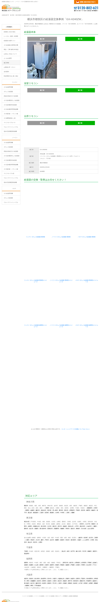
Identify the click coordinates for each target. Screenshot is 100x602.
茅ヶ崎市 (55, 496)
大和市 (95, 494)
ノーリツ (14, 153)
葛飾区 (69, 510)
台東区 (59, 507)
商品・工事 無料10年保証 (11, 65)
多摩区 (72, 494)
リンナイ (14, 98)
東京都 (29, 504)
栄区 (70, 491)
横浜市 (26, 491)
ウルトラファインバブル (11, 142)
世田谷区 (90, 507)
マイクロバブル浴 (9, 189)
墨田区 (64, 507)
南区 (41, 494)
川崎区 (57, 494)
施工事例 (12, 15)
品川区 (74, 507)
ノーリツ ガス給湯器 (39, 582)
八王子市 (87, 510)
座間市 (27, 496)
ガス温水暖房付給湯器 (10, 120)
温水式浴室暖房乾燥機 (10, 147)
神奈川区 (50, 491)
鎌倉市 (93, 496)
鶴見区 (91, 491)
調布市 (26, 514)
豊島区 (39, 510)
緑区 (37, 494)
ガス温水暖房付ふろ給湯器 (11, 116)
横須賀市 (35, 498)
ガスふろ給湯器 (8, 107)
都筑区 (86, 491)
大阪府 (29, 561)
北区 (43, 510)
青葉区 (31, 491)
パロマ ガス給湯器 (49, 582)
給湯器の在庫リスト (9, 56)
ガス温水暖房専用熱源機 (11, 125)
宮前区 (82, 494)
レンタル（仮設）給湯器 (11, 52)
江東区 (69, 507)
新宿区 (48, 507)
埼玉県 (29, 520)
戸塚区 (80, 491)
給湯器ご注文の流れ (9, 47)
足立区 (64, 510)
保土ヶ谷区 (31, 494)
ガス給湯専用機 (8, 103)
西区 (25, 494)
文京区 (53, 507)
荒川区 (48, 510)
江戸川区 (74, 510)
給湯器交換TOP (5, 15)
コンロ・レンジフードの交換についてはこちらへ (75, 415)
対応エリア (31, 482)
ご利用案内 (9, 42)
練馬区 (58, 510)
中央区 (39, 507)
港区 (43, 507)
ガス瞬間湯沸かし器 (9, 134)
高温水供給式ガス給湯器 (11, 111)
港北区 (66, 491)
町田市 (82, 510)
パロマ (14, 204)
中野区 (29, 510)
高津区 (67, 494)
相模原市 (89, 494)
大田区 (84, 507)
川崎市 (47, 494)
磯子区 (44, 491)
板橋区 (53, 510)
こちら (54, 555)
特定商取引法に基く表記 (11, 91)
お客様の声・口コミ (9, 83)
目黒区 (79, 507)
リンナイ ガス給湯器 (27, 582)
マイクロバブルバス (9, 138)
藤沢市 (38, 496)
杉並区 (34, 510)
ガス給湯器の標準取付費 (11, 61)
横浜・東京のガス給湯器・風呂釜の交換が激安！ (81, 586)
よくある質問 (8, 74)
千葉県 (29, 533)
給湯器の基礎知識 (73, 582)
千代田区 (33, 507)
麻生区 (52, 494)
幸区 (62, 494)
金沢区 (56, 491)
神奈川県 (30, 488)
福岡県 (29, 545)
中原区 (77, 494)
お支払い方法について (10, 69)
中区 (95, 491)
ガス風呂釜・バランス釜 (11, 129)
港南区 (61, 491)
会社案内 (6, 87)
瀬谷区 (75, 491)
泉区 (39, 491)
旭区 (35, 491)
